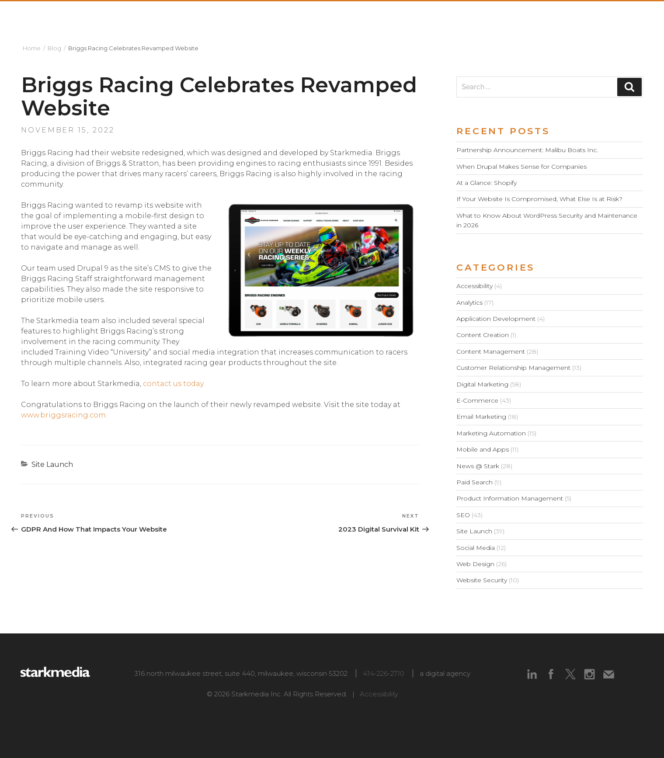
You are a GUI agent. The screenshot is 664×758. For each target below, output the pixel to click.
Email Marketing (481, 417)
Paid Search (474, 482)
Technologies (518, 16)
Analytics (469, 302)
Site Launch (52, 464)
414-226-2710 (383, 673)
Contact (627, 16)
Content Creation (482, 335)
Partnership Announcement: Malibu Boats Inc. (527, 150)
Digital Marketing (482, 384)
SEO (463, 515)
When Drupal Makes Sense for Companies (521, 166)
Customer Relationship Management (513, 368)
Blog (54, 48)
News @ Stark (477, 466)
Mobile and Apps (482, 449)
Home (32, 48)
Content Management (490, 351)
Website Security (481, 580)
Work (384, 16)
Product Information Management (509, 498)
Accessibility (474, 286)
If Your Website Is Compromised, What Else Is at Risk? (539, 199)
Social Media (475, 548)
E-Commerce (477, 400)
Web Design (475, 564)
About (339, 16)
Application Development (495, 319)
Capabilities (441, 16)
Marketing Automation (491, 433)
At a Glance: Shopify (486, 183)
